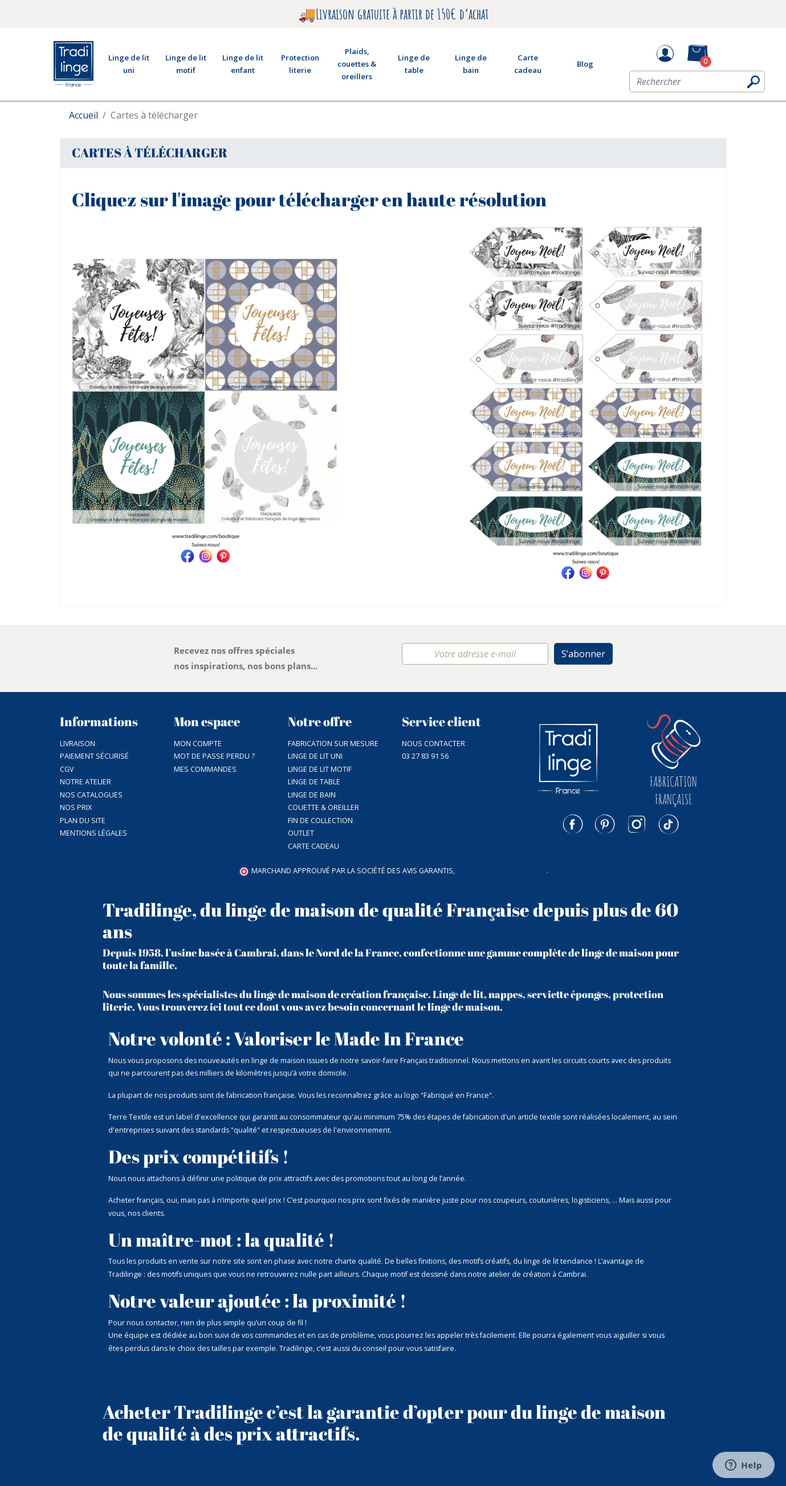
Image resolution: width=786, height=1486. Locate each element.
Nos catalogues (91, 795)
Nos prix (76, 807)
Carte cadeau (313, 846)
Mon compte (198, 743)
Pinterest (605, 824)
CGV (67, 769)
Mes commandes (205, 769)
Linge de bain (312, 795)
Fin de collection (320, 820)
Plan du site (82, 820)
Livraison (77, 743)
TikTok (669, 824)
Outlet (301, 833)
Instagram (637, 824)
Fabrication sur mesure (333, 743)
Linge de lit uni (315, 756)
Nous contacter (433, 743)
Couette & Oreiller (323, 807)
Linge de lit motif (320, 769)
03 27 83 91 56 (425, 756)
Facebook (573, 824)
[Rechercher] (697, 81)
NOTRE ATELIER (85, 782)
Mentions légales (93, 833)
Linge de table (314, 782)
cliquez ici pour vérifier (502, 871)
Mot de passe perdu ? (214, 756)
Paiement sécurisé (94, 756)
